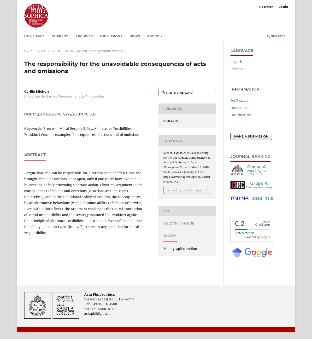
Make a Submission (251, 136)
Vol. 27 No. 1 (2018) (72, 51)
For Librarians (241, 115)
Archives (84, 36)
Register (266, 7)
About (153, 36)
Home (29, 51)
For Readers (239, 100)
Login (283, 7)
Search (276, 36)
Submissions (111, 36)
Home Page (34, 36)
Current (60, 36)
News (135, 36)
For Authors (239, 107)
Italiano (236, 69)
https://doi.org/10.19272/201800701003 (64, 114)
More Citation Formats (184, 190)
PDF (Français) (179, 93)
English (236, 61)
